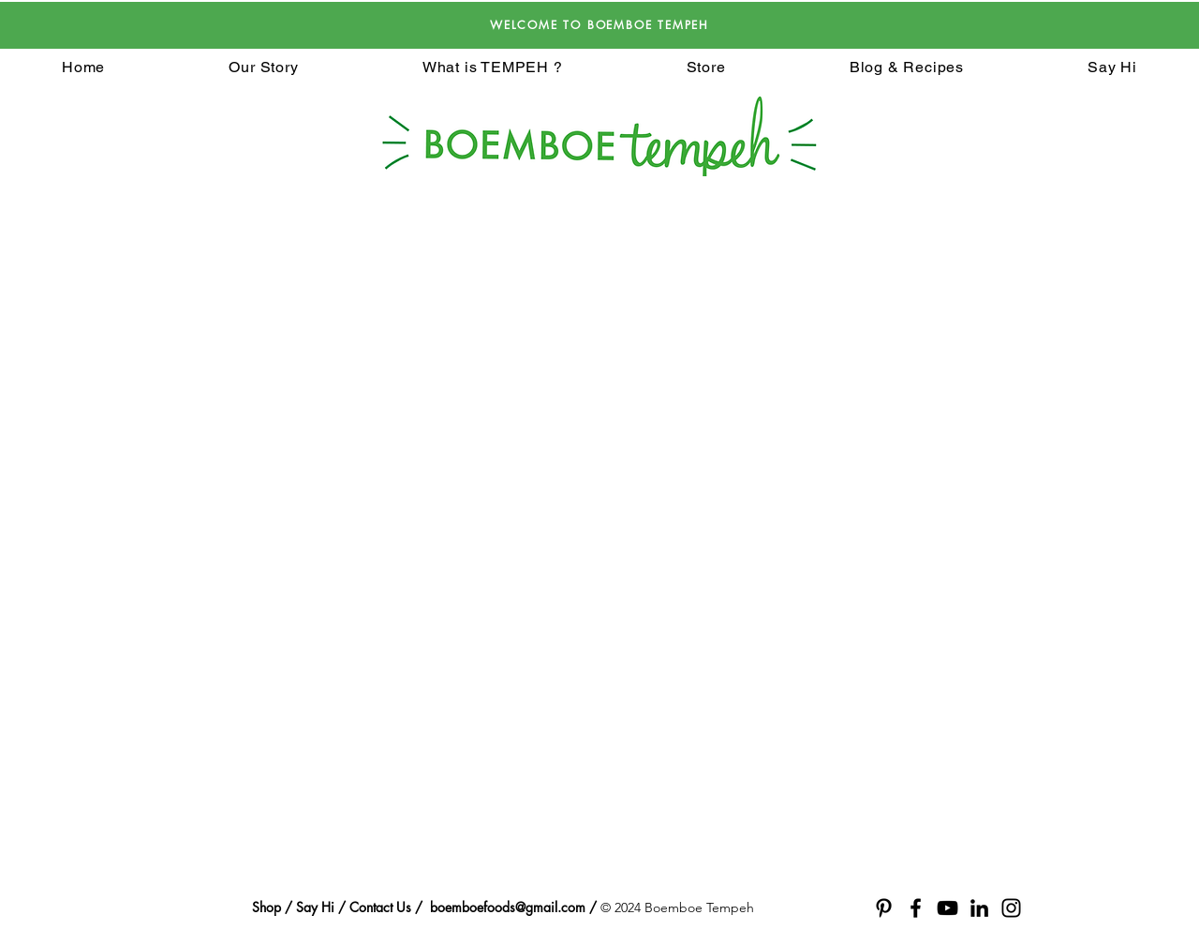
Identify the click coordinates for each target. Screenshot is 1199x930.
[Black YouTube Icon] (947, 908)
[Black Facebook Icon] (915, 908)
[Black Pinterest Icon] (883, 908)
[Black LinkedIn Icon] (979, 908)
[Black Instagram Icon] (1011, 908)
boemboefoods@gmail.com (507, 907)
